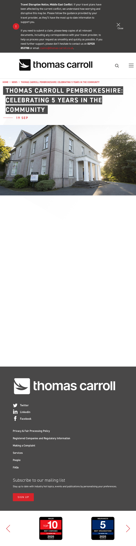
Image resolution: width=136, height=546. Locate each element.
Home (5, 82)
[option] (42, 528)
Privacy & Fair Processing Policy (31, 431)
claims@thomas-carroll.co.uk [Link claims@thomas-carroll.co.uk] (56, 48)
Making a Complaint (24, 445)
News (14, 82)
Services (18, 453)
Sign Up (23, 497)
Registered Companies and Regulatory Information (41, 438)
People (17, 460)
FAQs (16, 467)
